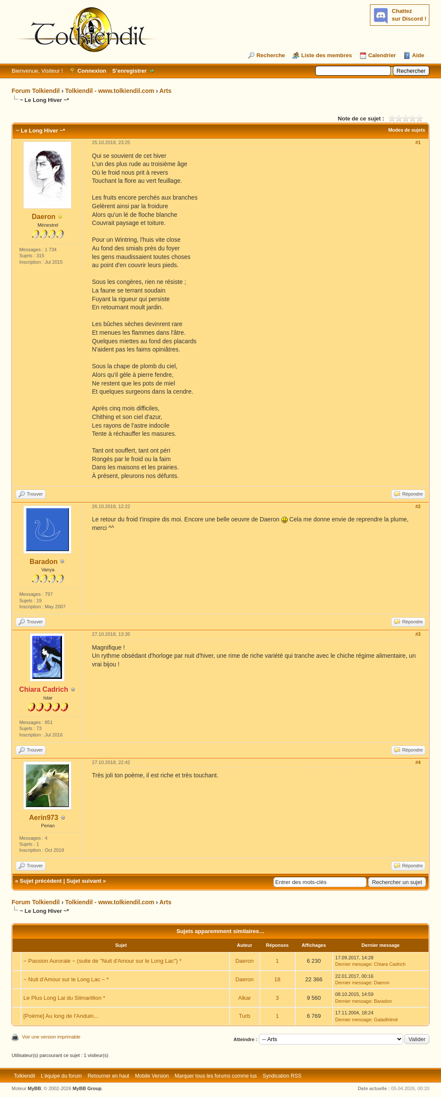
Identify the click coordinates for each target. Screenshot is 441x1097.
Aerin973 (43, 817)
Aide (418, 55)
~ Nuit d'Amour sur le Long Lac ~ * (66, 979)
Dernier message (353, 964)
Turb (244, 1016)
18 (277, 979)
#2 (417, 506)
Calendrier (382, 55)
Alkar (244, 998)
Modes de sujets (406, 130)
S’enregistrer (129, 71)
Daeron (44, 216)
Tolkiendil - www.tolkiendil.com (109, 90)
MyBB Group (86, 1088)
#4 (417, 762)
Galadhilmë (386, 1019)
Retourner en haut (108, 1076)
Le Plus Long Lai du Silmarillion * (64, 998)
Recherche (270, 55)
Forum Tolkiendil (36, 90)
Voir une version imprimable (51, 1036)
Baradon (44, 561)
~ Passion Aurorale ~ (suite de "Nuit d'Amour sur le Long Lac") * (102, 961)
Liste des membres (326, 55)
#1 (417, 142)
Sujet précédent (41, 881)
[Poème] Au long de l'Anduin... (60, 1016)
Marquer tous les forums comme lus (216, 1076)
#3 (417, 634)
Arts (165, 90)
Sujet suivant (83, 881)
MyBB (34, 1088)
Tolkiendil (24, 1076)
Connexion (92, 71)
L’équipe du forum (61, 1076)
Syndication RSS (282, 1076)
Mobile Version (152, 1076)
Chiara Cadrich (389, 964)
